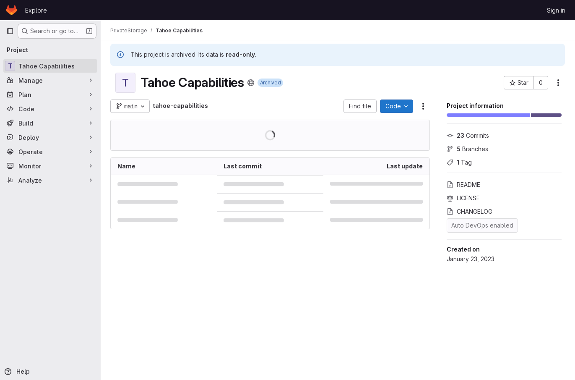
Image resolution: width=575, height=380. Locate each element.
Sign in (556, 10)
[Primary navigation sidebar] (10, 31)
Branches (467, 148)
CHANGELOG (469, 211)
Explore (36, 10)
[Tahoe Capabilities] (50, 66)
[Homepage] (11, 10)
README (463, 184)
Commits (468, 135)
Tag (459, 162)
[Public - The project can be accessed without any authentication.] (251, 82)
